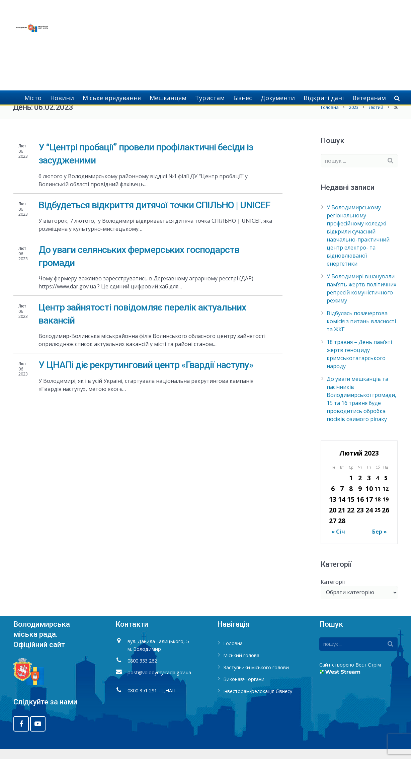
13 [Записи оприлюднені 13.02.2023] (332, 509)
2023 (353, 117)
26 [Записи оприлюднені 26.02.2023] (385, 520)
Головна (329, 117)
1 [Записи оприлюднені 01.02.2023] (351, 487)
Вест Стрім (368, 675)
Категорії (333, 591)
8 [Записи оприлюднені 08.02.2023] (351, 498)
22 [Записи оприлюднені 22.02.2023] (350, 520)
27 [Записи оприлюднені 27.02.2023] (332, 530)
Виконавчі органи (243, 689)
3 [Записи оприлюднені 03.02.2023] (369, 487)
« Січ (338, 541)
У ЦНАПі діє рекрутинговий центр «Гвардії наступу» (145, 375)
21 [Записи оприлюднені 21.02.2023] (341, 520)
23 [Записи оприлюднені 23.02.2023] (360, 520)
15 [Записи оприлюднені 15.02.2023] (350, 509)
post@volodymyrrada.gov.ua (159, 682)
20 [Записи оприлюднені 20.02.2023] (332, 520)
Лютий (375, 117)
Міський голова (241, 665)
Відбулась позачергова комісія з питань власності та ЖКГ (361, 331)
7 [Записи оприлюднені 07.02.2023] (342, 498)
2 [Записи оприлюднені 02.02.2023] (360, 487)
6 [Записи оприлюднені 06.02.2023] (333, 498)
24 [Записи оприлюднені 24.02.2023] (369, 520)
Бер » (379, 541)
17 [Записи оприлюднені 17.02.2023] (369, 509)
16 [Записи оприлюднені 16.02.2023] (360, 509)
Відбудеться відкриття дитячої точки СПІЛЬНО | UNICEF (154, 214)
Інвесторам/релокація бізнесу (257, 701)
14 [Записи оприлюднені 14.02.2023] (341, 509)
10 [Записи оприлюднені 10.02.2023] (369, 498)
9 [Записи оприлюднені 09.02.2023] (360, 498)
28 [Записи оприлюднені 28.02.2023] (341, 530)
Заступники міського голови (256, 677)
